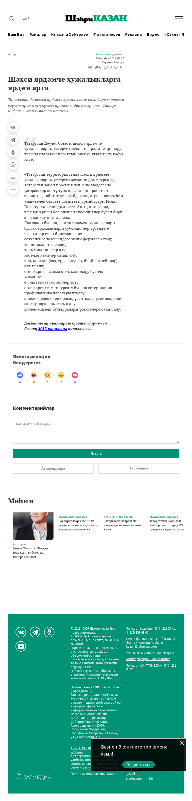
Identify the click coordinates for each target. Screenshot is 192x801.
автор (12, 54)
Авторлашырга (53, 468)
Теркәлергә (139, 468)
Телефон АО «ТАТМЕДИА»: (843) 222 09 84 (151, 668)
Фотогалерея (106, 34)
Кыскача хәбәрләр (69, 34)
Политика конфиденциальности (94, 774)
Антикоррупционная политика (148, 659)
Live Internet (134, 775)
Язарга (96, 453)
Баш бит (16, 34)
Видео (153, 34)
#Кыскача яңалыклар (110, 54)
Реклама (133, 34)
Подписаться (138, 765)
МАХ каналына (52, 328)
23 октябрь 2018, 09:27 (110, 58)
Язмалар (38, 34)
